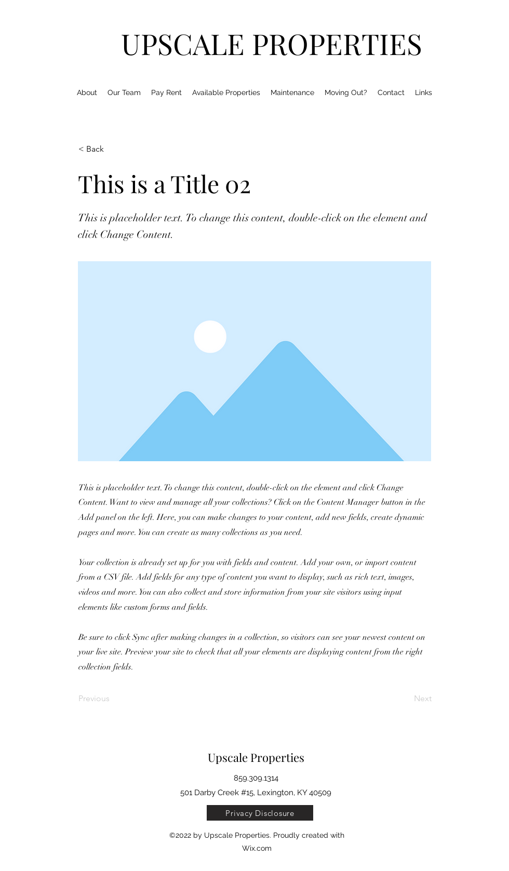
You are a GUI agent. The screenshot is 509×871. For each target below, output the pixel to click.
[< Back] (112, 149)
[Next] (406, 698)
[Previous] (112, 698)
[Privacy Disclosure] (260, 813)
